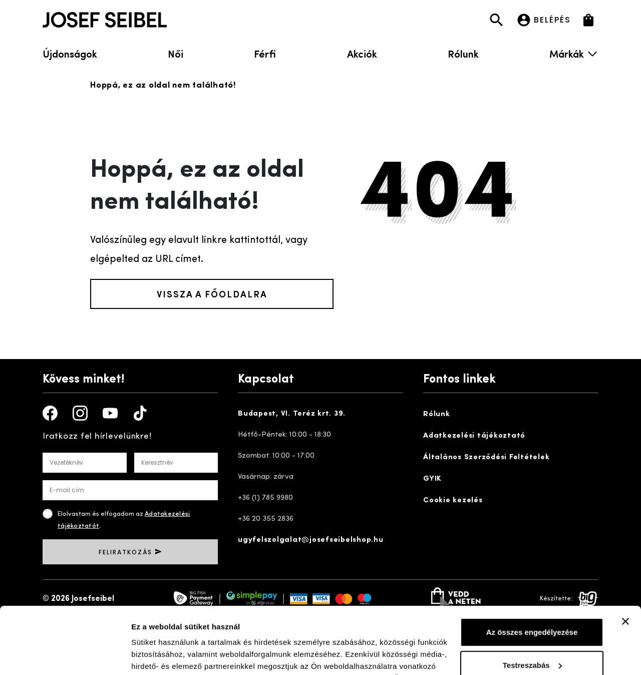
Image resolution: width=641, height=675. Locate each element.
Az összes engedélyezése (532, 569)
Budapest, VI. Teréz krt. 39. (292, 414)
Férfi (265, 53)
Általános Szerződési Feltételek (486, 457)
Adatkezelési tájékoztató (474, 436)
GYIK (432, 479)
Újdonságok (70, 53)
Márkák (573, 53)
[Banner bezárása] (625, 558)
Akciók (362, 53)
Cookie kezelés (453, 500)
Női (175, 53)
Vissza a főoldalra (212, 293)
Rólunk (463, 53)
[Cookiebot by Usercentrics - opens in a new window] (65, 655)
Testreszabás (532, 602)
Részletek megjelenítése (175, 655)
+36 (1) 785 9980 (265, 498)
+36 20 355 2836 (265, 519)
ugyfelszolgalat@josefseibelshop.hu (311, 540)
